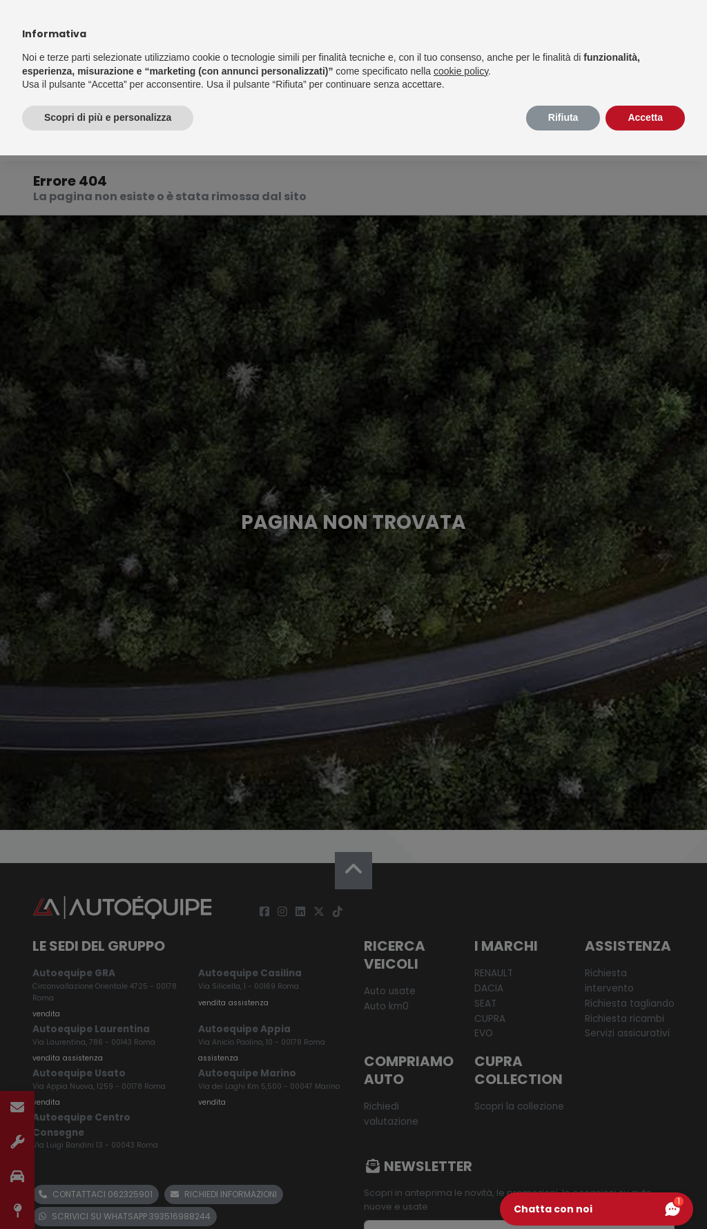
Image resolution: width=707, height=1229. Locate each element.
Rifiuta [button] (563, 117)
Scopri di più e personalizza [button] (107, 117)
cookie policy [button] (461, 71)
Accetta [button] (645, 117)
